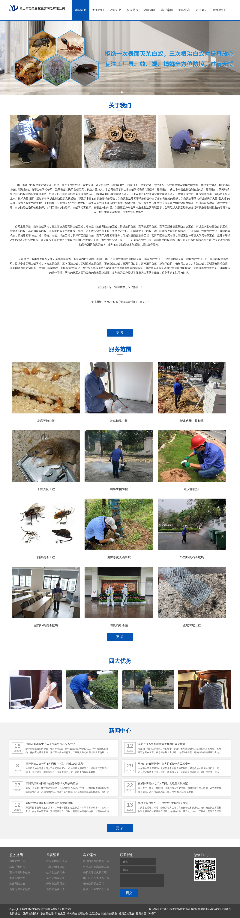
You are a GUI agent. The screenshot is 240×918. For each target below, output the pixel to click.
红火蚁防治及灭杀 (56, 861)
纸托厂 (152, 913)
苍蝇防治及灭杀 (55, 866)
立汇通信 (94, 913)
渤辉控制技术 (31, 913)
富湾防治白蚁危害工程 (96, 861)
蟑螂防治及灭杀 (55, 883)
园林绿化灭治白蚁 (119, 557)
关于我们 (98, 10)
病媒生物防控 (119, 489)
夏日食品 (141, 913)
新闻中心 (184, 10)
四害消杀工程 (46, 557)
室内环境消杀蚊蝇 (46, 625)
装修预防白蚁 (119, 420)
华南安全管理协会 (77, 913)
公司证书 (115, 10)
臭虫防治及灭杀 (55, 877)
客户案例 (167, 10)
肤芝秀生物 (47, 913)
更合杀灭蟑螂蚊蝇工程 (96, 866)
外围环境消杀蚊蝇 (192, 557)
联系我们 (219, 10)
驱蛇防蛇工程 (192, 625)
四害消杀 (150, 10)
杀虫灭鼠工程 (46, 489)
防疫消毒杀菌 (119, 625)
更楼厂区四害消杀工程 (96, 889)
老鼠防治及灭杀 (55, 889)
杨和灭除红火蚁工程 (95, 872)
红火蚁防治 (191, 489)
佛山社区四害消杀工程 (96, 877)
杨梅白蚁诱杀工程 (93, 883)
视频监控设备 (126, 913)
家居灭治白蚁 (46, 420)
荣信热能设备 (109, 913)
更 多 (120, 332)
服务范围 (133, 10)
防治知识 (202, 10)
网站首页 (81, 10)
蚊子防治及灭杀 (55, 872)
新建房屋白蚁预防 (192, 420)
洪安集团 (60, 913)
